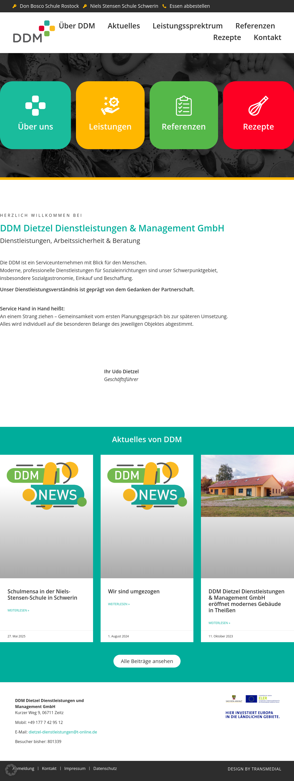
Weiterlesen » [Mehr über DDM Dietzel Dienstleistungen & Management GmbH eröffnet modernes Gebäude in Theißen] (219, 623)
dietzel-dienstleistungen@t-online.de (63, 732)
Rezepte (227, 37)
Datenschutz (105, 768)
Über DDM (77, 25)
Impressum (75, 768)
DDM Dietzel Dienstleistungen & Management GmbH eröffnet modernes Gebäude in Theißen (246, 601)
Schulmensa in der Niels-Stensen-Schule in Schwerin (42, 594)
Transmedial (266, 769)
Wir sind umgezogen (134, 591)
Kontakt (267, 37)
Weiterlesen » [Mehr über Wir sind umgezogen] (119, 604)
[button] (11, 770)
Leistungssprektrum (188, 25)
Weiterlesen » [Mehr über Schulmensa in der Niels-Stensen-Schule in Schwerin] (18, 610)
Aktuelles (124, 25)
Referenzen (255, 25)
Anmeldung (23, 768)
